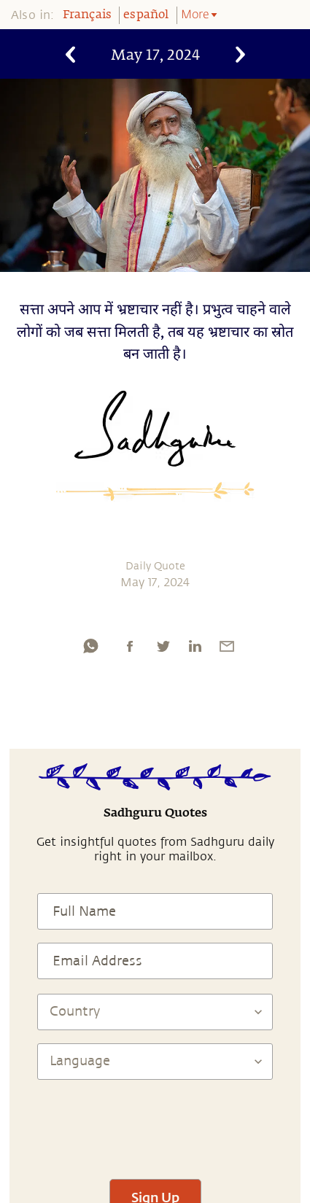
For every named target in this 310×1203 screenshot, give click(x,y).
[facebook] (130, 646)
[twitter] (162, 646)
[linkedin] (195, 646)
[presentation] (155, 1122)
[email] (227, 646)
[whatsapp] (90, 646)
